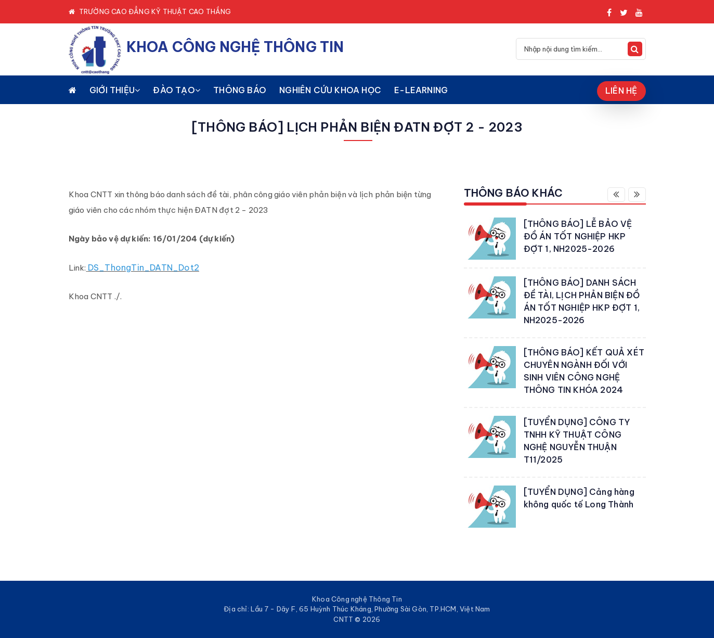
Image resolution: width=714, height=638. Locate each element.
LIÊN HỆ (621, 90)
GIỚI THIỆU (114, 90)
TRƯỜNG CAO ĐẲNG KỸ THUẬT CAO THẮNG (155, 11)
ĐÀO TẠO (176, 90)
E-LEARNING (421, 90)
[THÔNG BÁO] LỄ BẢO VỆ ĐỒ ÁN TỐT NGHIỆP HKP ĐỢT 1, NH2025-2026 (578, 236)
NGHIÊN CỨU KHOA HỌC (330, 90)
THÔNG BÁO (239, 90)
